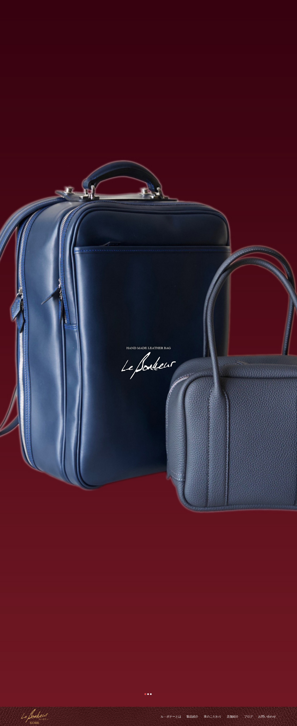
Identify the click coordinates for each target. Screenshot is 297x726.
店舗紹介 (233, 716)
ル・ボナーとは (171, 716)
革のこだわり (212, 716)
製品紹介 (192, 716)
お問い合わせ (267, 716)
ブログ (248, 716)
